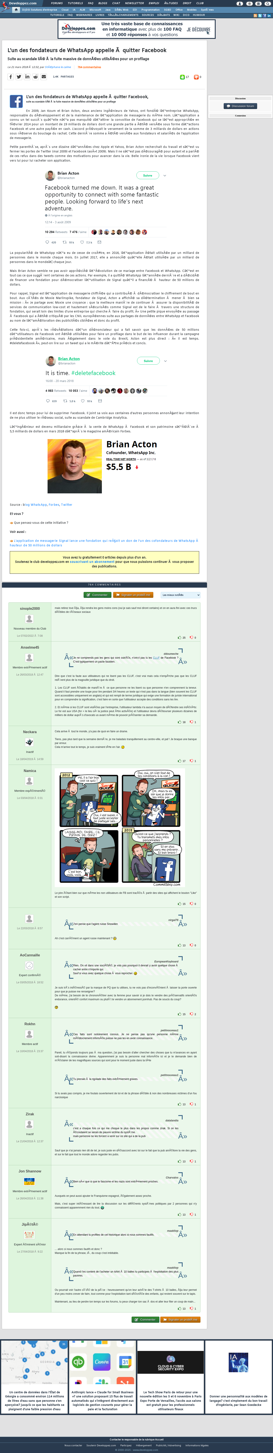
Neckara (29, 740)
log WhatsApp (36, 508)
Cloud (64, 10)
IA (74, 10)
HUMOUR (199, 15)
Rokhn (30, 1032)
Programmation (150, 10)
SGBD (167, 10)
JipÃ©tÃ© (30, 1232)
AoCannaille (30, 963)
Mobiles (192, 10)
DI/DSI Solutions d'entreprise (39, 10)
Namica (30, 779)
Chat (116, 3)
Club (200, 3)
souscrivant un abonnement (92, 565)
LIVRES (100, 15)
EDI (135, 10)
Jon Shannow (30, 1179)
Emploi (153, 3)
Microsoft (95, 10)
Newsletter (134, 3)
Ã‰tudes (171, 3)
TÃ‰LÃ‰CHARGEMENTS (123, 15)
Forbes (54, 508)
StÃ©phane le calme (58, 70)
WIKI (176, 15)
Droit (187, 3)
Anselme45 (30, 656)
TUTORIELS (57, 15)
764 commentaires (89, 70)
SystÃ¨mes (207, 10)
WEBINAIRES (84, 15)
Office (179, 10)
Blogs (103, 3)
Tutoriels (75, 3)
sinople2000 (30, 616)
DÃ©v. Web (121, 10)
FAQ (91, 3)
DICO (186, 15)
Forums (57, 3)
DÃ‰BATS (163, 15)
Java (107, 10)
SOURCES (148, 15)
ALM (82, 10)
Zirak (30, 1122)
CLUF (156, 666)
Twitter (67, 508)
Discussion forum (240, 106)
